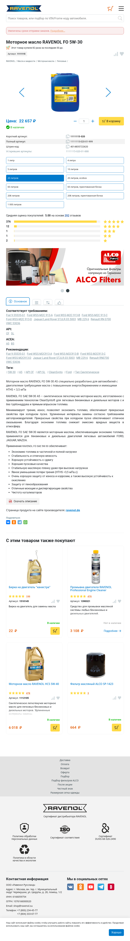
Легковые (61, 61)
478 (28, 693)
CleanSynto (56, 372)
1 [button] (62, 290)
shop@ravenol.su (22, 906)
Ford (69, 372)
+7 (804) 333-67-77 (27, 914)
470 (90, 596)
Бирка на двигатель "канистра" (29, 587)
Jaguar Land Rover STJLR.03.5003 (54, 357)
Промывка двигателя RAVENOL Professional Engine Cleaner (91, 588)
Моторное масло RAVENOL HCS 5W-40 (34, 684)
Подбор (65, 776)
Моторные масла (46, 61)
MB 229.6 (82, 357)
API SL (41, 372)
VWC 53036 (13, 362)
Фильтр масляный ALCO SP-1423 (91, 684)
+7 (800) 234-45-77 (27, 910)
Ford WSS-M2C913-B (66, 353)
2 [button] (67, 290)
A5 (7, 343)
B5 (12, 343)
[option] (65, 92)
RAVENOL (10, 61)
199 (28, 596)
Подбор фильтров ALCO (65, 780)
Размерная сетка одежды (64, 792)
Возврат (65, 768)
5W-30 (12, 372)
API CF (30, 372)
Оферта (65, 772)
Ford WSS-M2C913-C (92, 353)
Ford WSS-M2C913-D (18, 357)
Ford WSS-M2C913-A (39, 353)
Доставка (65, 760)
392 (67, 215)
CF (7, 333)
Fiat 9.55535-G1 (15, 353)
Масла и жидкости (26, 61)
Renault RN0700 (99, 357)
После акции (65, 784)
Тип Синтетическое (87, 372)
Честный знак (65, 788)
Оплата (65, 764)
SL (12, 333)
